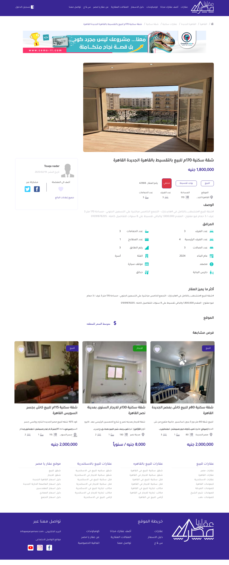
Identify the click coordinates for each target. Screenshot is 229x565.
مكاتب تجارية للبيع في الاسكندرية (94, 488)
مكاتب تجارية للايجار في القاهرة (146, 493)
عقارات (184, 7)
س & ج (87, 7)
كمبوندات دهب (206, 497)
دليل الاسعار (137, 7)
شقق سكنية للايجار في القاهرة (146, 475)
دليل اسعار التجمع (51, 497)
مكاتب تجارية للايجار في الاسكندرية (93, 493)
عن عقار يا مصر (101, 7)
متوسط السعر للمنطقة (101, 323)
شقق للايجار (54, 475)
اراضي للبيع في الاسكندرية (98, 497)
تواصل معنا (75, 7)
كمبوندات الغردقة (204, 488)
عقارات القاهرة (206, 475)
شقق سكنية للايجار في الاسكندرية (93, 475)
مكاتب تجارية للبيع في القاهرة (147, 488)
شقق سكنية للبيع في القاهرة (147, 471)
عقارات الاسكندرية (204, 480)
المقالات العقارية (119, 7)
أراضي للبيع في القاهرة (151, 497)
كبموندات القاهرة (205, 484)
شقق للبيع (55, 471)
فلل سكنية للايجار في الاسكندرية (94, 484)
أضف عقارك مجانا (169, 7)
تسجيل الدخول (25, 7)
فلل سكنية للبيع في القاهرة (147, 480)
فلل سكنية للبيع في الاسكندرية (94, 480)
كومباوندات (152, 7)
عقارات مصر (207, 471)
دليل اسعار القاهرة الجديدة (47, 480)
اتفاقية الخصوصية (88, 543)
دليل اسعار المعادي (50, 493)
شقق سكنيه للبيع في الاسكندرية (94, 471)
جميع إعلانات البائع (64, 198)
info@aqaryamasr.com (32, 532)
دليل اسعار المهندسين (48, 488)
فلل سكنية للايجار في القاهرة (147, 484)
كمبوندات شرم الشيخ (202, 493)
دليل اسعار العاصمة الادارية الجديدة (42, 484)
